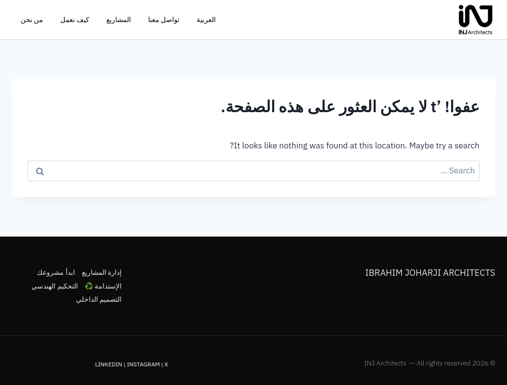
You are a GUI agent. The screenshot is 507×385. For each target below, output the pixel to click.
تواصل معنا (163, 19)
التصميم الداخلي (99, 299)
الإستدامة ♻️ (103, 286)
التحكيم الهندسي (54, 286)
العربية (206, 19)
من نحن (32, 19)
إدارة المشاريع (102, 272)
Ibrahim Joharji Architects (430, 272)
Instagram (143, 364)
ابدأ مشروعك (56, 272)
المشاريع (118, 19)
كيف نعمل (74, 19)
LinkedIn (108, 364)
